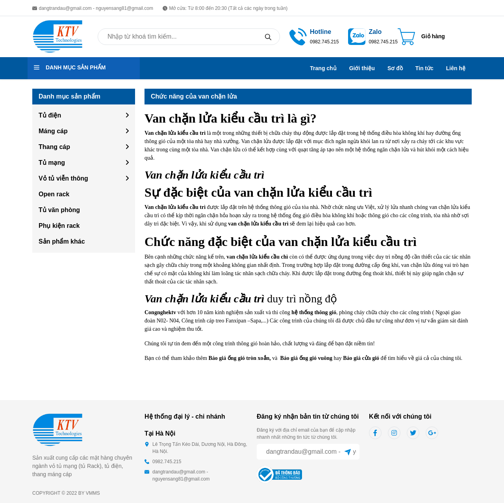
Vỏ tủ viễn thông (63, 178)
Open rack (54, 194)
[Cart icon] (421, 36)
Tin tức (424, 68)
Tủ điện (50, 115)
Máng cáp (53, 131)
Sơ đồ (395, 68)
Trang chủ (323, 68)
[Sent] (347, 452)
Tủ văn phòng (59, 210)
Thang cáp (54, 146)
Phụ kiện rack (59, 225)
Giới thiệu (362, 68)
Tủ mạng (52, 162)
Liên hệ (455, 68)
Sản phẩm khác (62, 241)
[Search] (268, 37)
